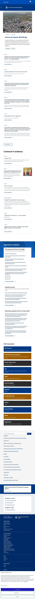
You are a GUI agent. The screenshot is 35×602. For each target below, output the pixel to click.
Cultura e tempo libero (7, 542)
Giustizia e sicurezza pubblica (8, 545)
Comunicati (5, 558)
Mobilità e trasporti (7, 547)
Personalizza (17, 593)
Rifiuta (17, 596)
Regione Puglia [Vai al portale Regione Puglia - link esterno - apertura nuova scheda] (6, 2)
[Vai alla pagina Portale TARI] (8, 163)
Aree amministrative (7, 524)
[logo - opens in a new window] (18, 600)
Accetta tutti (17, 589)
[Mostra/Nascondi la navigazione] (1, 7)
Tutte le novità (8, 144)
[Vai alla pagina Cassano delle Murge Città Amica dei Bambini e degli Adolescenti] (8, 178)
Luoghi (5, 565)
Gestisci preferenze (5, 585)
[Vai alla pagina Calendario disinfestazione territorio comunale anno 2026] (8, 75)
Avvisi (5, 560)
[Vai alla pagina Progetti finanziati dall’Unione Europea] (8, 207)
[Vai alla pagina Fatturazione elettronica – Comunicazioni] (8, 219)
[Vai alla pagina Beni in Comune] (8, 192)
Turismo (5, 551)
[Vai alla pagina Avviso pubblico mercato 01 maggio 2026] (8, 120)
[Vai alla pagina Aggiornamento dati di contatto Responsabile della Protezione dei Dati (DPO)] (8, 231)
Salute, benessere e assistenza (9, 548)
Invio (29, 433)
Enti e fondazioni (6, 526)
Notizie (5, 557)
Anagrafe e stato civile (7, 537)
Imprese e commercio (7, 546)
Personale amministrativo (8, 529)
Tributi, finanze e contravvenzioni (9, 550)
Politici (5, 527)
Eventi (5, 566)
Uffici (4, 525)
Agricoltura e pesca (7, 535)
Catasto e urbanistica (7, 541)
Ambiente (5, 536)
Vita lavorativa (6, 552)
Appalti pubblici (6, 538)
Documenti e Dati (7, 530)
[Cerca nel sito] (30, 7)
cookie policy (26, 581)
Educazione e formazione (8, 543)
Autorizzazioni (6, 540)
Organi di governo (7, 522)
